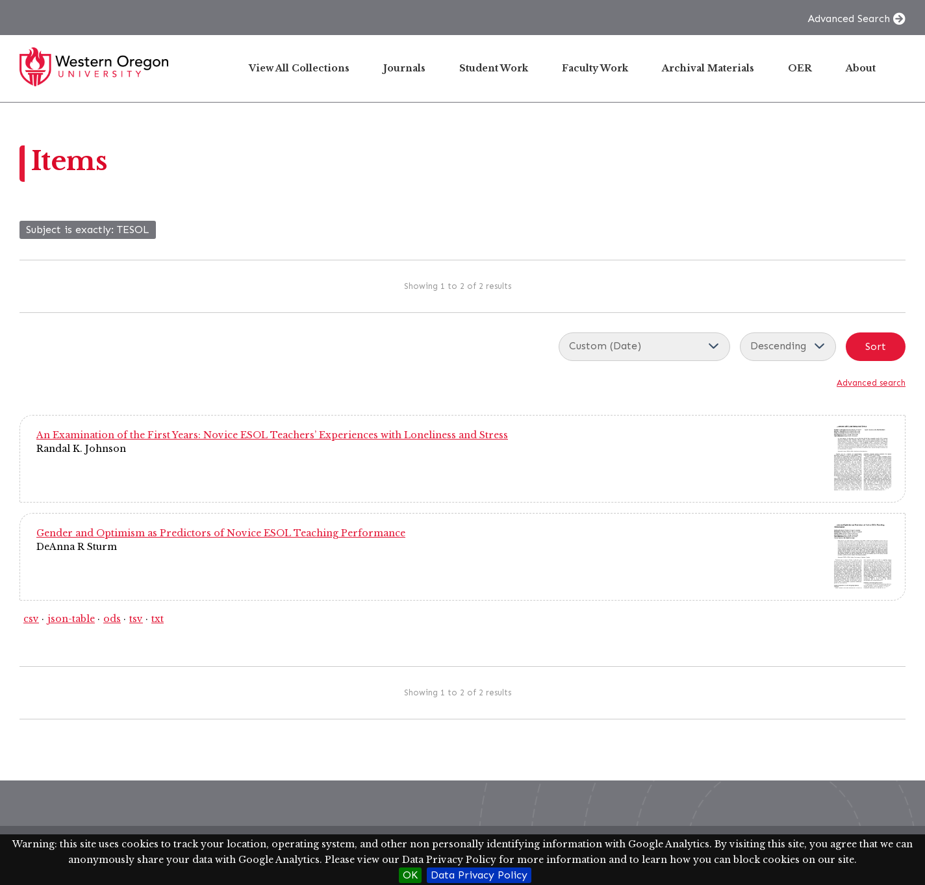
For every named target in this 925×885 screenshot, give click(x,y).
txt (157, 619)
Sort (875, 346)
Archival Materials (708, 68)
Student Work (493, 68)
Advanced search (871, 383)
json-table (71, 619)
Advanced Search (848, 18)
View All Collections (299, 68)
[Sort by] (644, 346)
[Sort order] (788, 346)
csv (31, 619)
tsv (136, 619)
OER (800, 68)
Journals (404, 68)
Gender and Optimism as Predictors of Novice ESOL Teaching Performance (220, 533)
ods (112, 619)
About (861, 68)
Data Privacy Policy (479, 875)
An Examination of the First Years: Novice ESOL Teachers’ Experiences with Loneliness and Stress (272, 435)
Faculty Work (595, 68)
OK (410, 875)
